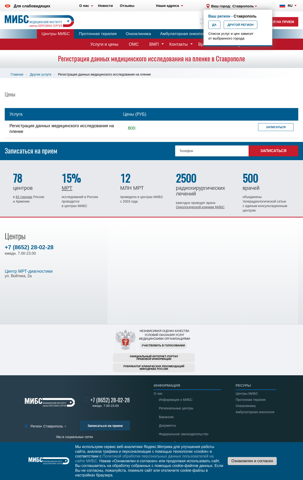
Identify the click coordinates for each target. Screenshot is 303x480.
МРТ (67, 188)
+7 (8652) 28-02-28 (29, 247)
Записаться (276, 127)
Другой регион (240, 25)
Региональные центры (176, 408)
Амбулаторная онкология (184, 34)
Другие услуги (40, 74)
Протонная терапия (98, 34)
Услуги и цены (104, 44)
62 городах (24, 197)
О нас (158, 393)
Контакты (178, 44)
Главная (17, 74)
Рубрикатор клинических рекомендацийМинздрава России (154, 367)
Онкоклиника (138, 34)
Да (214, 25)
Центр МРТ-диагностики (29, 271)
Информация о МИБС (175, 400)
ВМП (154, 44)
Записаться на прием (273, 22)
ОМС (134, 44)
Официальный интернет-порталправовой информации (154, 357)
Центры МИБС (56, 34)
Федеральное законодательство (183, 434)
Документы (167, 425)
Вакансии (166, 417)
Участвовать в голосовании (163, 345)
